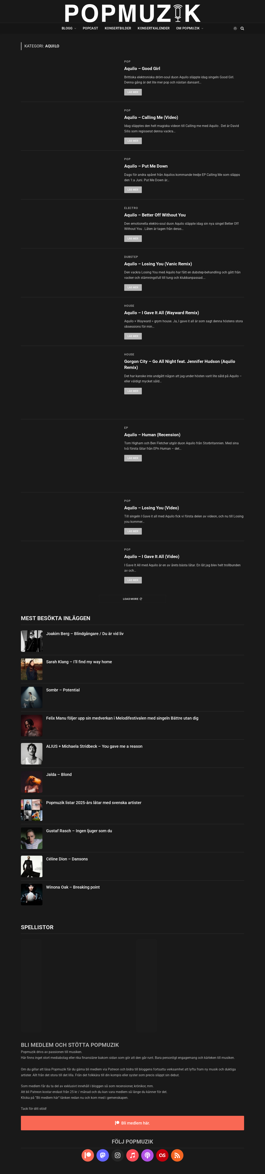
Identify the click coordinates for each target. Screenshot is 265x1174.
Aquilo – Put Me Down (146, 166)
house (129, 305)
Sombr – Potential (63, 689)
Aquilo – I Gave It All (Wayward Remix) (161, 312)
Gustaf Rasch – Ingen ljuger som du (79, 830)
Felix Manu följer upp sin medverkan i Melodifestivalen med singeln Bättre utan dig (122, 718)
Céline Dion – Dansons (67, 858)
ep (126, 427)
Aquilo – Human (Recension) (152, 434)
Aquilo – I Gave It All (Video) (151, 556)
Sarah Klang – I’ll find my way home (79, 661)
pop (127, 61)
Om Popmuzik (188, 28)
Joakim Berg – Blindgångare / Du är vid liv (85, 633)
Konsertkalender (154, 28)
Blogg (67, 28)
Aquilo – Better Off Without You (155, 215)
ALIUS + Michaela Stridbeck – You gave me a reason (94, 746)
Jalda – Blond (59, 774)
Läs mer (133, 92)
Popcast (90, 28)
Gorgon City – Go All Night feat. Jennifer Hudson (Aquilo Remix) (179, 364)
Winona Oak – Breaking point (73, 887)
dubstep (131, 256)
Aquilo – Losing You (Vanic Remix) (158, 263)
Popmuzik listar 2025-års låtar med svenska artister (93, 802)
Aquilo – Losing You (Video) (151, 507)
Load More (132, 598)
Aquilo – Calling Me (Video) (151, 117)
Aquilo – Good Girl (142, 68)
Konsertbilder (118, 28)
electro (131, 208)
